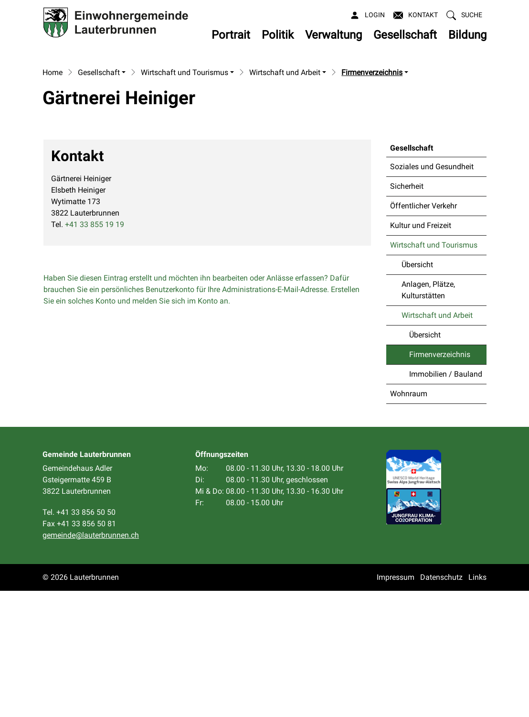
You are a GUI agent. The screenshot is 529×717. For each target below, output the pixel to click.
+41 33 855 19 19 (94, 350)
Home (52, 199)
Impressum (395, 703)
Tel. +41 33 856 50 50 (79, 638)
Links (477, 703)
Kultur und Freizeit (420, 351)
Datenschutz (441, 703)
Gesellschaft (405, 35)
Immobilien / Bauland (445, 500)
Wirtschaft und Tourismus (433, 371)
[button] (464, 15)
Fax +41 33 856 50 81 (79, 649)
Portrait (231, 35)
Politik (278, 35)
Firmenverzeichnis (439, 483)
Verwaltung (333, 35)
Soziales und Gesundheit (432, 292)
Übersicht (417, 390)
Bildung (467, 35)
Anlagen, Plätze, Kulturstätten (428, 416)
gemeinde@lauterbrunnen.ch (90, 661)
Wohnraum (408, 519)
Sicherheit (406, 312)
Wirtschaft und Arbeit (437, 441)
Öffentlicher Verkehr (423, 332)
